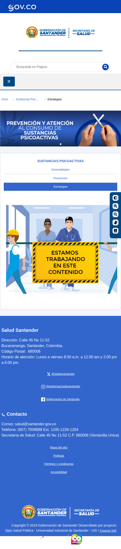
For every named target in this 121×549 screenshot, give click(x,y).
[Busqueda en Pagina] (61, 67)
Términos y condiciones (59, 464)
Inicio (4, 99)
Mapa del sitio (58, 447)
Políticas (58, 455)
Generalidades (60, 169)
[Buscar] (105, 67)
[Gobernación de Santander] (62, 386)
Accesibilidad (59, 472)
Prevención (60, 178)
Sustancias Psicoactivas (27, 99)
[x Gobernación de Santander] (62, 374)
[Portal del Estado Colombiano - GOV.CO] (22, 7)
